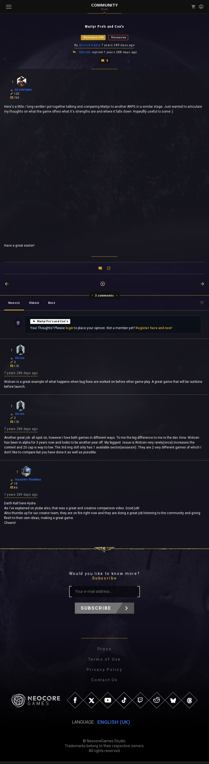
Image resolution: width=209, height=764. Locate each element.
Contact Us (104, 682)
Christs (85, 53)
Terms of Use (104, 662)
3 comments (104, 296)
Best (51, 304)
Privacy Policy (104, 672)
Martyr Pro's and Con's (50, 322)
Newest (14, 304)
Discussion (118, 37)
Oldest (34, 304)
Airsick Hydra (90, 45)
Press (104, 652)
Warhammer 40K (94, 37)
